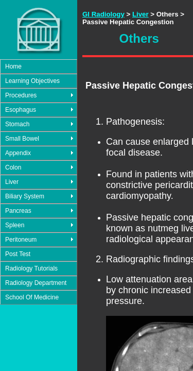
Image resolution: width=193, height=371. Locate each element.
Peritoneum (21, 239)
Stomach (17, 124)
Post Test (17, 254)
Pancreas (18, 210)
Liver (12, 181)
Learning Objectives (32, 81)
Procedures (21, 95)
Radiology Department (35, 282)
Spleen (14, 225)
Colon (13, 167)
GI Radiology (103, 14)
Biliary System (24, 196)
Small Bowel (22, 138)
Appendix (18, 153)
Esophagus (20, 109)
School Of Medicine (32, 297)
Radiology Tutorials (31, 268)
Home (13, 66)
